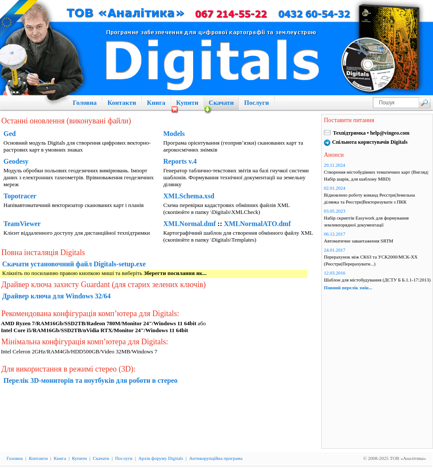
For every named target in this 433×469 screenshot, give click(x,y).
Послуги (256, 102)
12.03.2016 (335, 272)
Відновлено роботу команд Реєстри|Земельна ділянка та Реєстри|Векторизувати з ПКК (369, 198)
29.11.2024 (334, 165)
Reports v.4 (180, 161)
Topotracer (19, 196)
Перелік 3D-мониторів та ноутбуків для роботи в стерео (90, 380)
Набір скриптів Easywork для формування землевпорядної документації (366, 221)
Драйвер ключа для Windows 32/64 (56, 296)
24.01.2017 (335, 249)
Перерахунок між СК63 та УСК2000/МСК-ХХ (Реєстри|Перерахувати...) (371, 260)
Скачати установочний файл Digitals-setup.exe (74, 264)
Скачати (221, 102)
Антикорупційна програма (215, 458)
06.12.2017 (335, 233)
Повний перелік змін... (348, 287)
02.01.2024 (335, 188)
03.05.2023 (335, 210)
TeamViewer (22, 223)
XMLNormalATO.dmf (257, 223)
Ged (9, 133)
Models (174, 133)
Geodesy (16, 161)
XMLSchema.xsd (188, 196)
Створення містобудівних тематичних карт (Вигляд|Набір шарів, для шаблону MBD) (376, 175)
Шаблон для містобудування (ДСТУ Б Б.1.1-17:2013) (377, 279)
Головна (85, 102)
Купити (187, 102)
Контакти (121, 102)
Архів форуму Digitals (161, 458)
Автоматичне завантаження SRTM (358, 240)
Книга (156, 102)
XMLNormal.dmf (189, 223)
